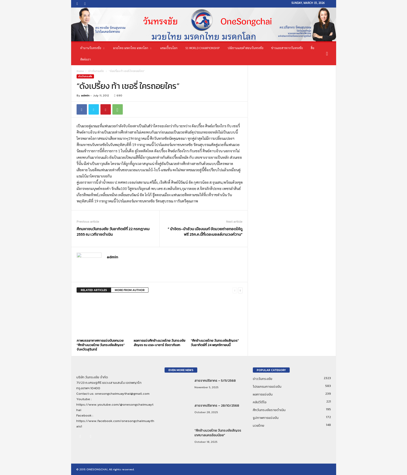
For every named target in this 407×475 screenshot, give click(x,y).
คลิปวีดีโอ (260, 402)
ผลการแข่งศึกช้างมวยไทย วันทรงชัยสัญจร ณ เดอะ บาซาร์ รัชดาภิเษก (159, 342)
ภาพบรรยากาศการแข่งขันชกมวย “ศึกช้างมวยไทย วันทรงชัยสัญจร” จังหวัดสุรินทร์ (101, 345)
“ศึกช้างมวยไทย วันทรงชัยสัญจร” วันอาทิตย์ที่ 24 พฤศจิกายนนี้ (215, 342)
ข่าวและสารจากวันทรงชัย (287, 48)
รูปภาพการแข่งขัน (266, 417)
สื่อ (312, 48)
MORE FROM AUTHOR (130, 290)
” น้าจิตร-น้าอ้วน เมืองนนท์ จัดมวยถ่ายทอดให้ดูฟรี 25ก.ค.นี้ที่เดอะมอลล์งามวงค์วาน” (205, 231)
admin (85, 95)
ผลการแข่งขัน (263, 394)
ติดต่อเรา (85, 59)
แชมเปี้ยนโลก (169, 48)
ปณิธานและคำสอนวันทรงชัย (245, 48)
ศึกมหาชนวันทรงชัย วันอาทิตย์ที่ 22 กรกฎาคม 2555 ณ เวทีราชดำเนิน (113, 231)
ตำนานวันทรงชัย (92, 48)
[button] (328, 54)
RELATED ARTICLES (94, 290)
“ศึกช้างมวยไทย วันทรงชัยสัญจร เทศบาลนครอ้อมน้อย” (217, 433)
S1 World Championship (202, 48)
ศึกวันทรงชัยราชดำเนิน (269, 409)
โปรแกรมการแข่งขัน (267, 386)
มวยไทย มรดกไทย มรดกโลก (132, 48)
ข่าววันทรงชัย (96, 71)
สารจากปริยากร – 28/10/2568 (216, 405)
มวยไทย (258, 425)
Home (80, 71)
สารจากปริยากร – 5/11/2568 (215, 380)
